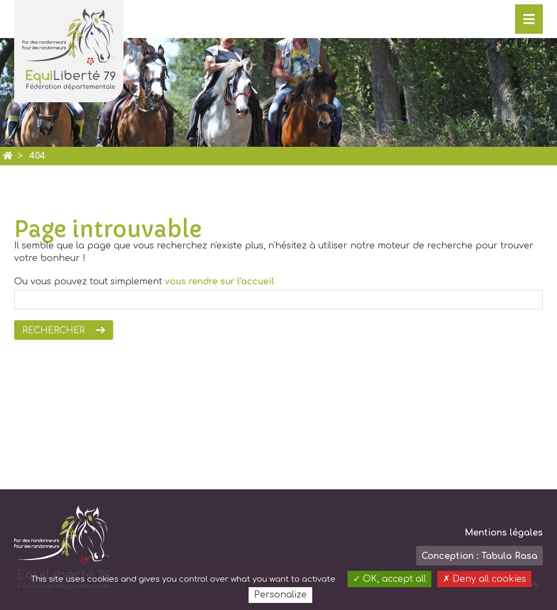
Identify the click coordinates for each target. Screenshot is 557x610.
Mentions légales (504, 533)
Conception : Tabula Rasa (479, 556)
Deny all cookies (484, 579)
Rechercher (53, 330)
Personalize (280, 595)
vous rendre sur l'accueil (219, 282)
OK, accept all (389, 579)
